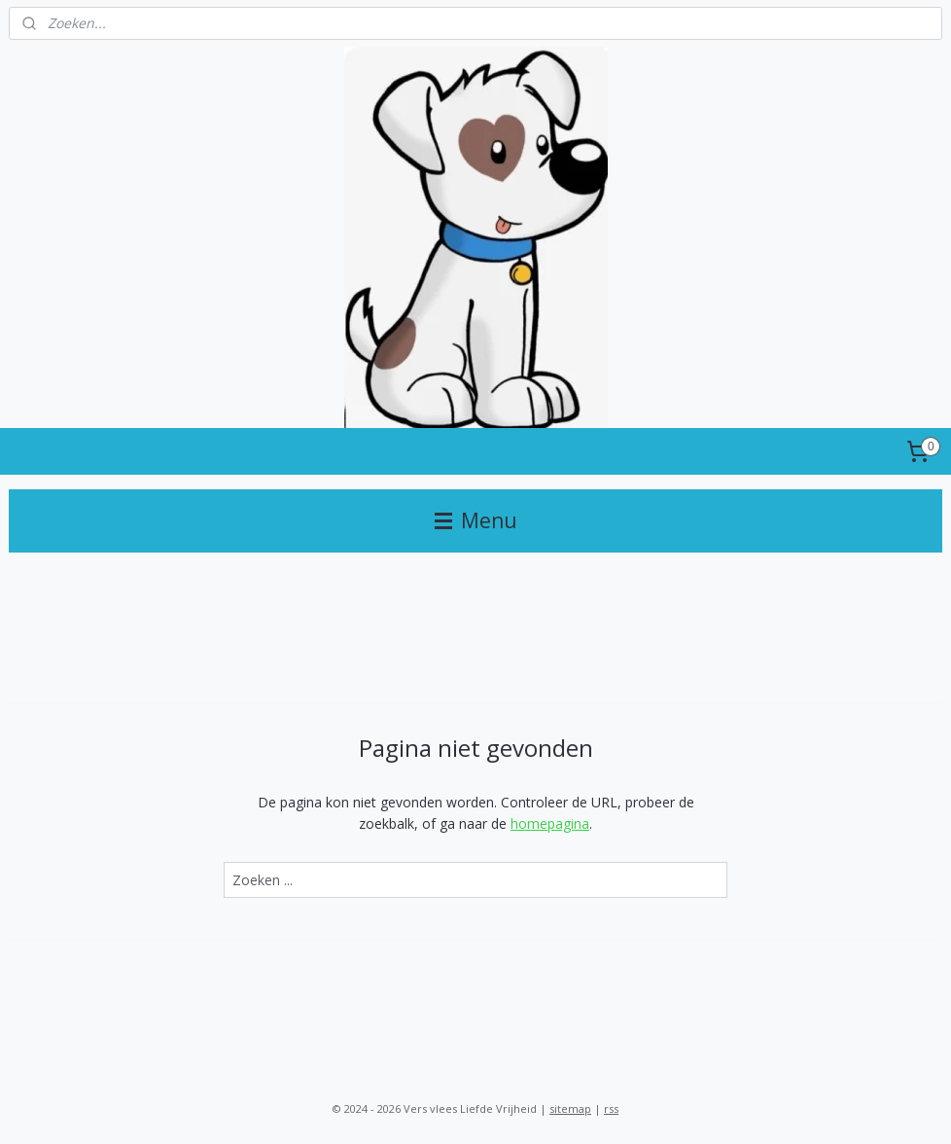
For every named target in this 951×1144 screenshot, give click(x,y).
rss (611, 1108)
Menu (476, 520)
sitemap (570, 1108)
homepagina (550, 823)
